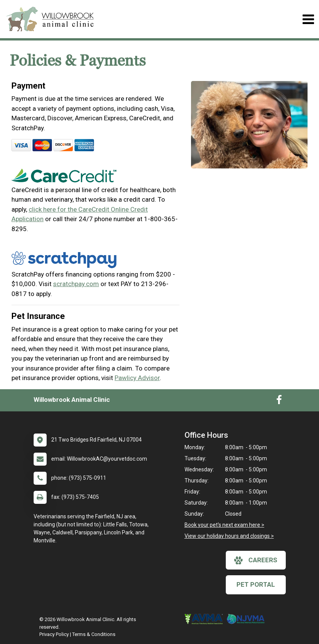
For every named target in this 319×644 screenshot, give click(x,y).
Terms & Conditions (93, 634)
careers (255, 560)
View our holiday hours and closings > (229, 536)
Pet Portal (255, 584)
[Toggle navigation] (308, 19)
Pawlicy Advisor (137, 378)
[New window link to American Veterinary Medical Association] (206, 619)
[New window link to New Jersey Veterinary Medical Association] (248, 619)
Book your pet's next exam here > (224, 525)
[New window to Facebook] (279, 401)
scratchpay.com (76, 284)
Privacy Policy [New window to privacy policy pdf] (54, 634)
